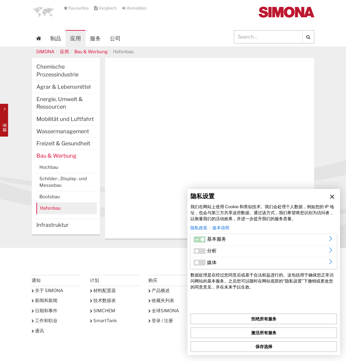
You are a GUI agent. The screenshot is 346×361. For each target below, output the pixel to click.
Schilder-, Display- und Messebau (63, 182)
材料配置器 (103, 290)
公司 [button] (115, 38)
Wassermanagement (62, 131)
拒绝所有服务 (263, 318)
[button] (44, 12)
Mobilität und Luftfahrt (65, 119)
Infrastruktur (52, 225)
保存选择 (263, 346)
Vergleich (106, 8)
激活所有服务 (263, 332)
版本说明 (220, 227)
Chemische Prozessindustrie (57, 70)
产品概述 (159, 290)
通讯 (38, 331)
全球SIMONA (163, 310)
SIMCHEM (102, 310)
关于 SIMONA (47, 290)
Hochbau (48, 167)
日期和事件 (44, 310)
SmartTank (103, 320)
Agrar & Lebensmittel (63, 87)
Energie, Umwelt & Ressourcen (59, 103)
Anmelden (134, 8)
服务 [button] (95, 38)
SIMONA (45, 51)
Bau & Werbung (91, 51)
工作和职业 (44, 320)
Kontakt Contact (4, 120)
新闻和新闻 (44, 300)
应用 (75, 38)
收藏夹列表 (161, 300)
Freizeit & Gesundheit (63, 143)
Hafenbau (50, 208)
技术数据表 (103, 300)
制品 (55, 38)
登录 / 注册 (160, 320)
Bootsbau (49, 196)
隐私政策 (198, 227)
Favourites (77, 8)
